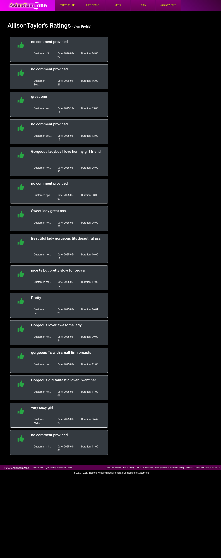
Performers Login (41, 467)
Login (143, 5)
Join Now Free (168, 5)
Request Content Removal (197, 467)
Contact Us (215, 467)
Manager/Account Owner (62, 467)
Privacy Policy (161, 467)
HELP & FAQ (128, 467)
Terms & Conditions (144, 467)
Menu (118, 5)
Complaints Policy (176, 467)
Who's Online (67, 5)
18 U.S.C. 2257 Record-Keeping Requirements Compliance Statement (110, 472)
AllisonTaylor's (28, 25)
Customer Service (113, 467)
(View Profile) (81, 26)
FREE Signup (92, 5)
